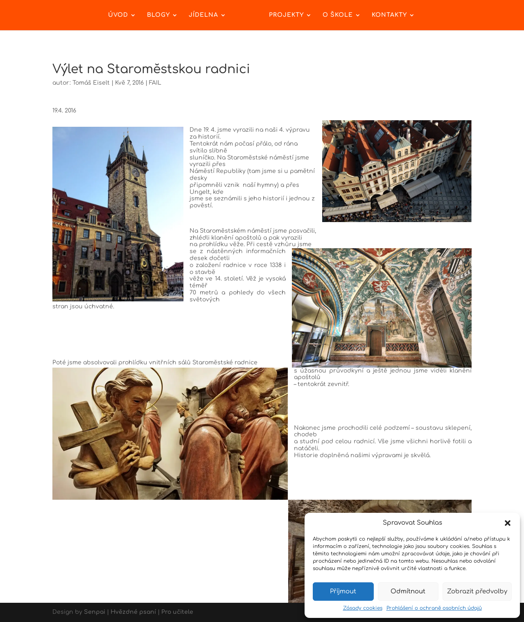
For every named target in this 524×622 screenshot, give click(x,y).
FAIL (155, 83)
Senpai (94, 612)
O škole (338, 15)
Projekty (286, 15)
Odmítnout (408, 591)
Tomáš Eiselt (91, 83)
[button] (508, 523)
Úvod (118, 15)
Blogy (158, 15)
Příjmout (343, 591)
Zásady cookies (362, 608)
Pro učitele (177, 612)
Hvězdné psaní (133, 612)
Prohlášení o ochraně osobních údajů (434, 608)
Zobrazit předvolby (477, 591)
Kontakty (389, 15)
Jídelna (203, 15)
